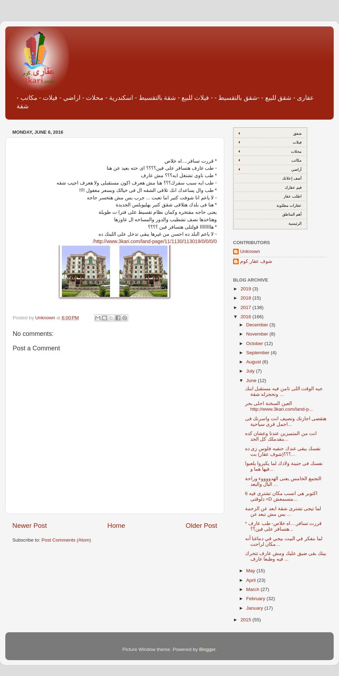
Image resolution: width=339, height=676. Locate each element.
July (251, 371)
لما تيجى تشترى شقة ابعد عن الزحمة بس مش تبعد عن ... (283, 511)
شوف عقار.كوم (256, 261)
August (254, 361)
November (257, 334)
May (251, 570)
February (256, 598)
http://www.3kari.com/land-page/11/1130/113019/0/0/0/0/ (155, 241)
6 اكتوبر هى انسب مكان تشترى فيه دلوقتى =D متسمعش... (281, 496)
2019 (246, 288)
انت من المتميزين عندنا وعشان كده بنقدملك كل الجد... (281, 436)
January (255, 608)
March (253, 589)
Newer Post (29, 525)
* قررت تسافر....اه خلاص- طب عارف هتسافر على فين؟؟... (283, 526)
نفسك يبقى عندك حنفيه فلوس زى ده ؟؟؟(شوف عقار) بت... (283, 451)
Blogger (207, 649)
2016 (246, 316)
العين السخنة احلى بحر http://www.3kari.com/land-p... (279, 406)
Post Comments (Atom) (66, 540)
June (252, 380)
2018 (246, 298)
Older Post (201, 525)
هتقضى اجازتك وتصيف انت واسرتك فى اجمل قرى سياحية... (286, 421)
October (255, 343)
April (251, 580)
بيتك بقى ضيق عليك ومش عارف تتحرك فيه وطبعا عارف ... (286, 556)
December (257, 324)
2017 (246, 307)
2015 (246, 619)
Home (116, 525)
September (258, 352)
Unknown (250, 251)
